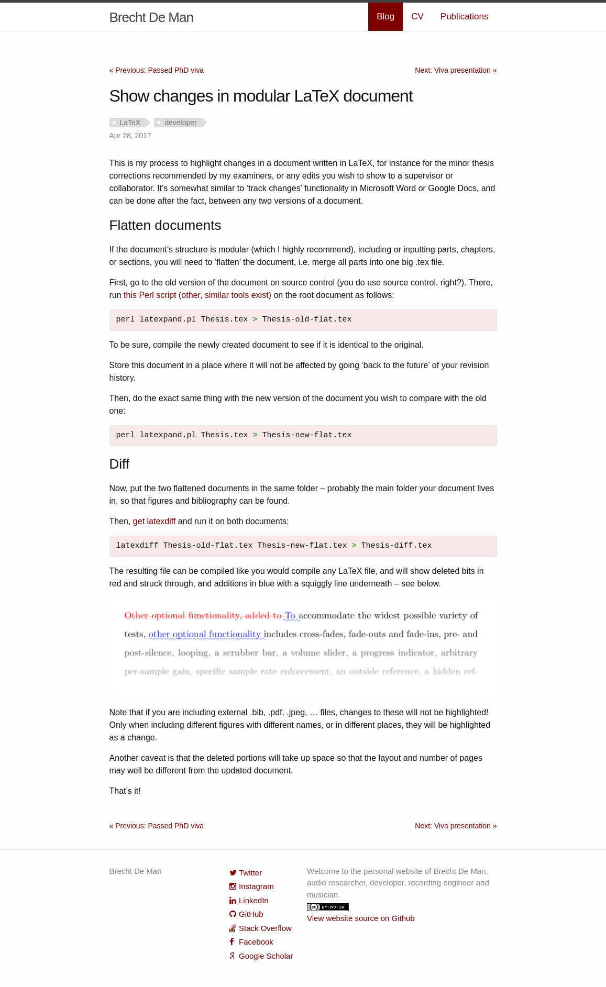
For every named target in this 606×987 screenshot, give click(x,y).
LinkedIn (254, 900)
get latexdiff (154, 521)
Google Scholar (266, 955)
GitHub (251, 914)
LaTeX (130, 122)
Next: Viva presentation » (456, 70)
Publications (464, 16)
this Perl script (150, 295)
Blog (385, 16)
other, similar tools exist (224, 295)
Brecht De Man (151, 17)
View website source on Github (361, 918)
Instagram (256, 886)
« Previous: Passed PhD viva (156, 70)
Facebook (256, 941)
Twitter (250, 872)
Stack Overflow (265, 928)
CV (417, 16)
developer (180, 122)
